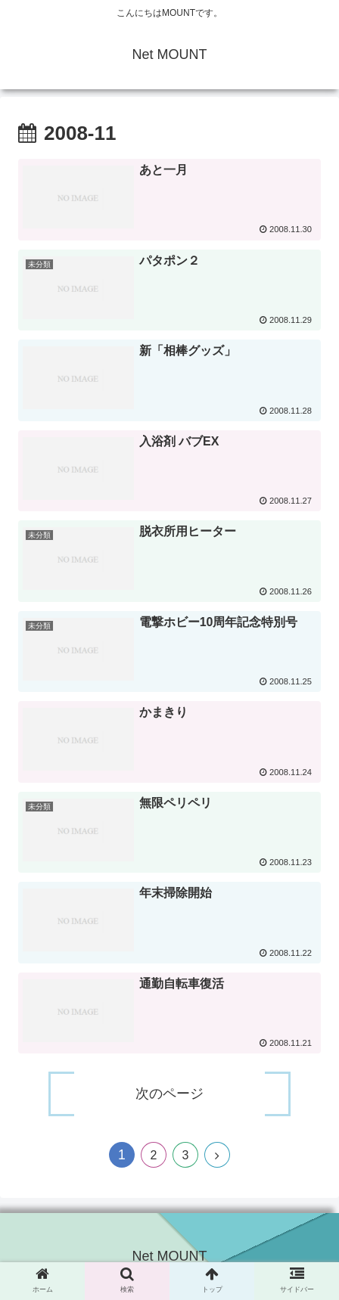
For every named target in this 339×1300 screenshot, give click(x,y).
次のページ (169, 1093)
